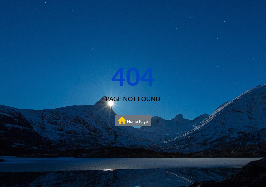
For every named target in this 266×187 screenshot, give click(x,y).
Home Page (133, 120)
